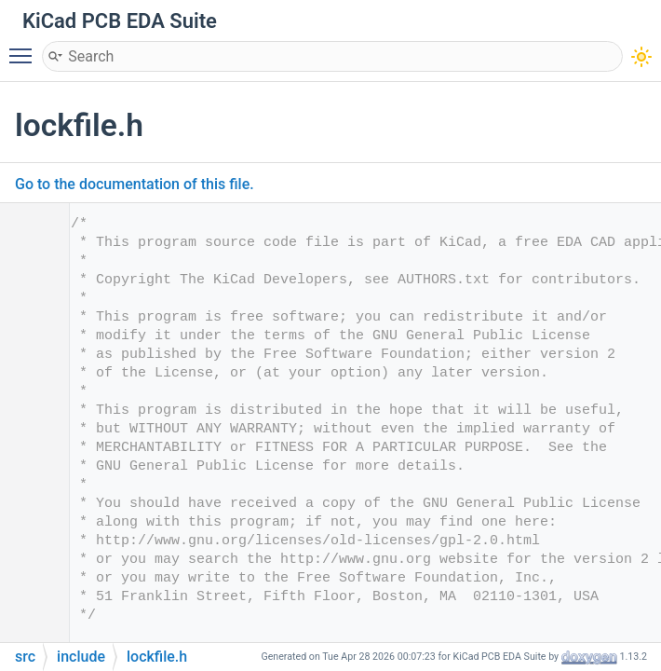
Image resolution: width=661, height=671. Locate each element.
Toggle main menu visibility (25, 47)
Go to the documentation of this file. (134, 184)
